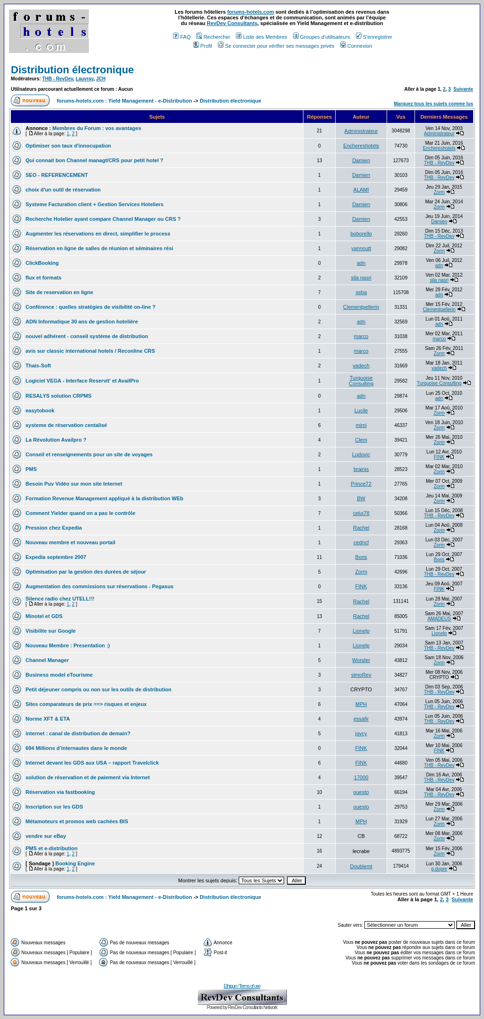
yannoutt (361, 248)
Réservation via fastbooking (60, 792)
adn (361, 263)
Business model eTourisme (59, 675)
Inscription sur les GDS (54, 807)
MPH (361, 704)
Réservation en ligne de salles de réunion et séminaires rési (99, 248)
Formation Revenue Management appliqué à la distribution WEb (104, 498)
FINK (439, 457)
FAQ (181, 37)
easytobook (40, 410)
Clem (361, 440)
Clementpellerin (361, 307)
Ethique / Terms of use (242, 986)
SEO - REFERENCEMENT (57, 175)
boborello (361, 233)
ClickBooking (42, 263)
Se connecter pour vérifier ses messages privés (276, 46)
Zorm (438, 192)
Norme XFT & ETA (48, 719)
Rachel (361, 528)
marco (361, 336)
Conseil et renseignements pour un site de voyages (89, 454)
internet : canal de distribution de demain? (78, 733)
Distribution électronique (72, 70)
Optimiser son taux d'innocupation (68, 145)
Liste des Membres (261, 37)
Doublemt (361, 866)
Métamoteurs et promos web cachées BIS (77, 821)
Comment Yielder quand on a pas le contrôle (80, 513)
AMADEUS (438, 618)
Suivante (463, 89)
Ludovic (361, 454)
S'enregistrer (374, 37)
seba (361, 292)
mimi (360, 425)
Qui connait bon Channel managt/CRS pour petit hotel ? (95, 160)
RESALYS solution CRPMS (59, 396)
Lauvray (85, 78)
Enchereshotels (361, 145)
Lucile (361, 410)
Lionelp (361, 631)
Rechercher (213, 37)
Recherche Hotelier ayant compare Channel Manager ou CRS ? (103, 219)
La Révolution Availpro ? (56, 440)
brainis (361, 469)
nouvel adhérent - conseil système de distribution (87, 336)
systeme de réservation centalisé (66, 425)
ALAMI (361, 189)
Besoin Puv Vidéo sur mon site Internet (74, 484)
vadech (361, 365)
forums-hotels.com (250, 12)
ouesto (361, 792)
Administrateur (361, 131)
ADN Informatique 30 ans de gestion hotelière (82, 321)
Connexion (356, 46)
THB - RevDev (57, 78)
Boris (361, 557)
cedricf (361, 542)
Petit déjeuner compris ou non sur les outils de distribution (99, 689)
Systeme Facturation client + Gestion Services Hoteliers (95, 204)
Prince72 (361, 484)
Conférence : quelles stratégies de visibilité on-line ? (91, 307)
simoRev (361, 675)
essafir (361, 719)
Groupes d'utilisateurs (321, 37)
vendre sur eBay (46, 836)
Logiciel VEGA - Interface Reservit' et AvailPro (82, 380)
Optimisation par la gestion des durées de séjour (86, 572)
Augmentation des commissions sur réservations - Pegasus (99, 586)
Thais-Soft (38, 365)
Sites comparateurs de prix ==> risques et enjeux (86, 704)
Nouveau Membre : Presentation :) (68, 645)
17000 (361, 777)
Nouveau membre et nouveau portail (70, 542)
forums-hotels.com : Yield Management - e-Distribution (124, 101)
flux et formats (43, 277)
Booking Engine (75, 863)
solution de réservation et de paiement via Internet (88, 777)
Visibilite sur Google (51, 631)
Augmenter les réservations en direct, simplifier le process (98, 233)
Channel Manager (47, 660)
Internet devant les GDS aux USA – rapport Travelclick (92, 763)
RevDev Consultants (232, 23)
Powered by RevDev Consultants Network (242, 1007)
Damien (361, 160)
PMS (31, 469)
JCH (100, 78)
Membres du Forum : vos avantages (96, 128)
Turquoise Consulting (361, 380)
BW (361, 498)
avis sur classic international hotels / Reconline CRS (90, 351)
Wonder (361, 660)
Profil (202, 46)
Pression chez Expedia (54, 528)
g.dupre (439, 868)
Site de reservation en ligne (59, 292)
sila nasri (361, 277)
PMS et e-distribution (52, 848)
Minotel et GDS (44, 616)
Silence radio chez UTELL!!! (60, 598)
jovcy (361, 733)
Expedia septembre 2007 (56, 557)
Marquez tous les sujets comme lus (433, 103)
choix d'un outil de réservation (63, 189)
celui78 (361, 513)
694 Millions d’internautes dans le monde (76, 748)
